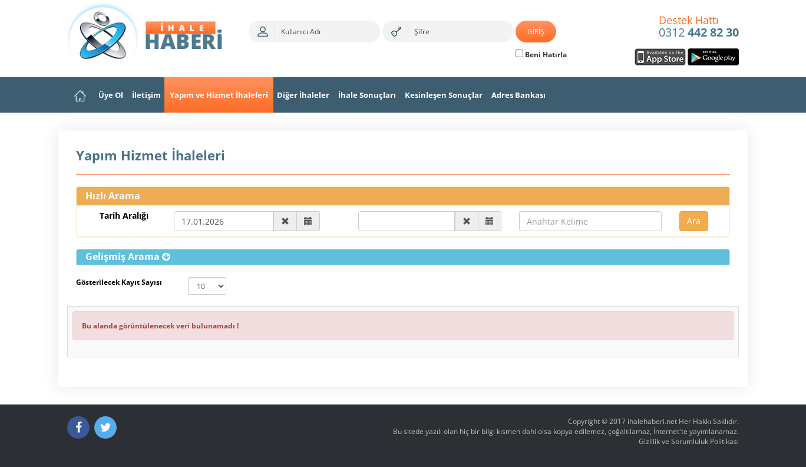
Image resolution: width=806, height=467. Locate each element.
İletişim (146, 95)
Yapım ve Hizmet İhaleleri (219, 95)
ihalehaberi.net (652, 421)
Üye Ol (110, 95)
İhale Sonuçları (367, 95)
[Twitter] (105, 427)
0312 (699, 27)
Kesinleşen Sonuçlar (444, 95)
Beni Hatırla (541, 55)
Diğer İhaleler (303, 95)
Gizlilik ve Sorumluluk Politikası (689, 441)
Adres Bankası (518, 95)
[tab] (403, 257)
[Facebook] (78, 427)
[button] (127, 256)
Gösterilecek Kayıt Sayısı (119, 282)
